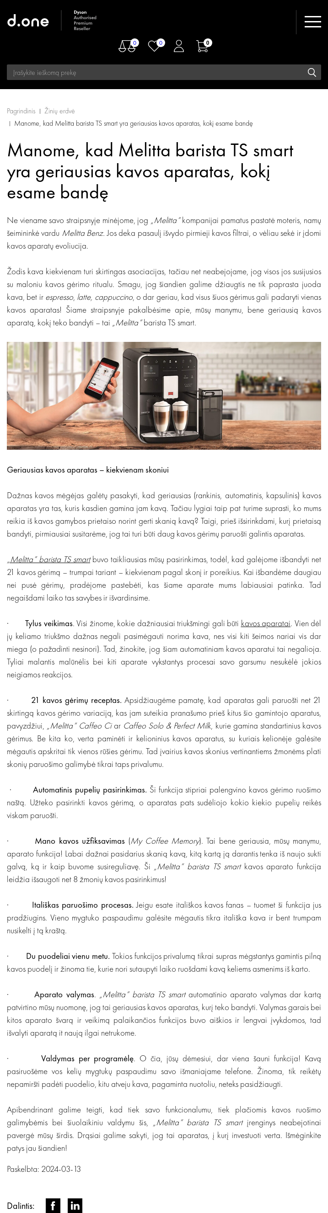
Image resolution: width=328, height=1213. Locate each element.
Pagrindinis (21, 111)
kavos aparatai (266, 623)
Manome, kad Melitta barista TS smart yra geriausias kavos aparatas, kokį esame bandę (133, 123)
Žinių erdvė (59, 111)
